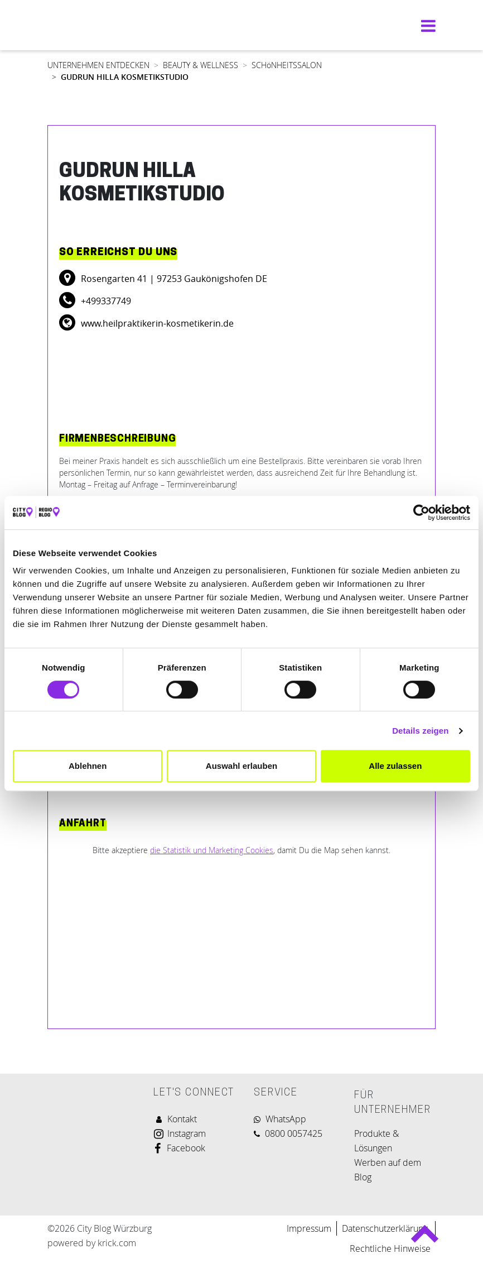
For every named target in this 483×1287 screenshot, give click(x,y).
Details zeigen (420, 730)
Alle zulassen (395, 766)
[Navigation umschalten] (426, 25)
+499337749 (105, 301)
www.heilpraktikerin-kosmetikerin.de (156, 323)
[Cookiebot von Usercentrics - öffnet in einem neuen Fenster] (421, 512)
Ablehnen (88, 766)
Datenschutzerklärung (386, 1228)
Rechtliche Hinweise (390, 1248)
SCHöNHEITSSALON (287, 65)
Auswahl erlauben (241, 766)
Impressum (309, 1228)
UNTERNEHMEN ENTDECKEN (98, 65)
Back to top (424, 1238)
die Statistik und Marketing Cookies (211, 850)
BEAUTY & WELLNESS (200, 65)
